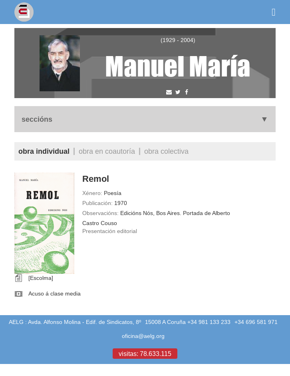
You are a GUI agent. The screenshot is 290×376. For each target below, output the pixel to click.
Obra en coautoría (107, 151)
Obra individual (44, 151)
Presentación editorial (109, 231)
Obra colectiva (166, 151)
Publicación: (97, 203)
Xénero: (92, 193)
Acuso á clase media (54, 293)
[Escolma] (40, 278)
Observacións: (100, 213)
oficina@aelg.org (143, 336)
